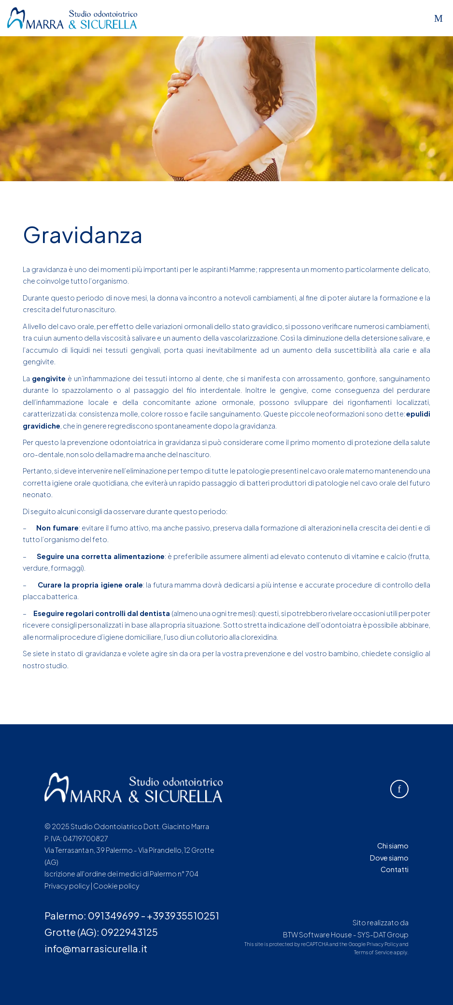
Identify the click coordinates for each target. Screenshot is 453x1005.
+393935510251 (183, 915)
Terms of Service (373, 952)
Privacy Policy (382, 944)
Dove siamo (389, 857)
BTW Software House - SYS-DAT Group (346, 934)
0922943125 (129, 932)
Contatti (395, 869)
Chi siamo (393, 845)
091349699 (114, 915)
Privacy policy (67, 885)
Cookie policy (116, 885)
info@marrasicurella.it (95, 948)
